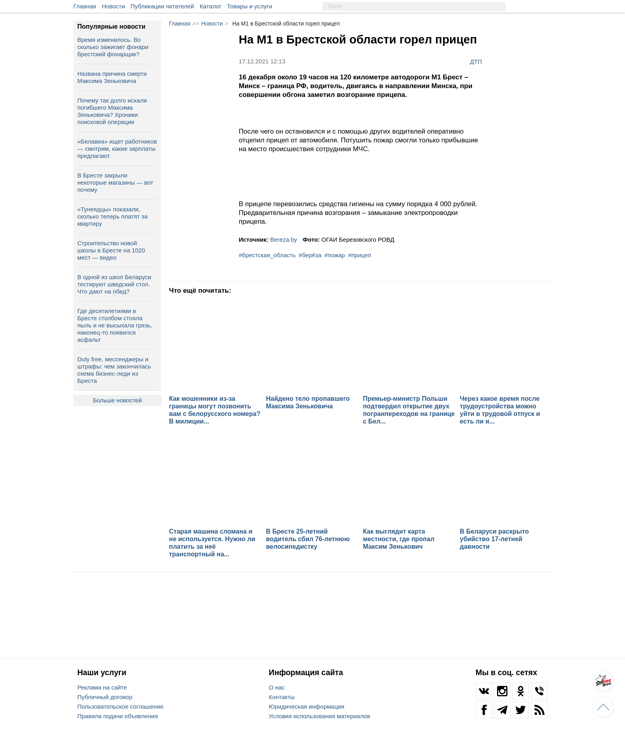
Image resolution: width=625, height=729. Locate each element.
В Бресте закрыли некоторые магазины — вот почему (115, 182)
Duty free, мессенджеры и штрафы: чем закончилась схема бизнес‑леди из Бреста (114, 370)
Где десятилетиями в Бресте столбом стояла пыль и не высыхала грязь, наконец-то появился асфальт (114, 325)
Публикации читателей (162, 6)
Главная (84, 6)
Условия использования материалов (319, 716)
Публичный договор (104, 697)
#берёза (310, 255)
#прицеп (359, 255)
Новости (113, 6)
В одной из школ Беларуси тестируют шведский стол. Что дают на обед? (114, 284)
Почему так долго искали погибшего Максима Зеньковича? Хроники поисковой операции (112, 111)
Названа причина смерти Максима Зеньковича (112, 77)
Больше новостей (117, 400)
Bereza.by (283, 239)
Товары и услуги (249, 6)
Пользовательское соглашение (120, 706)
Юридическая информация (306, 706)
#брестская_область (267, 255)
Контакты (282, 697)
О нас (277, 687)
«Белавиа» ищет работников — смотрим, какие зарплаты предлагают (117, 148)
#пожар (334, 255)
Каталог (211, 6)
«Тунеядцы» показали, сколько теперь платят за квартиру (112, 216)
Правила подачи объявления (117, 716)
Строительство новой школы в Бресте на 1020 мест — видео (111, 250)
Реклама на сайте (102, 687)
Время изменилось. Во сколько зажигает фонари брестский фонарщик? (112, 46)
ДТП (476, 61)
